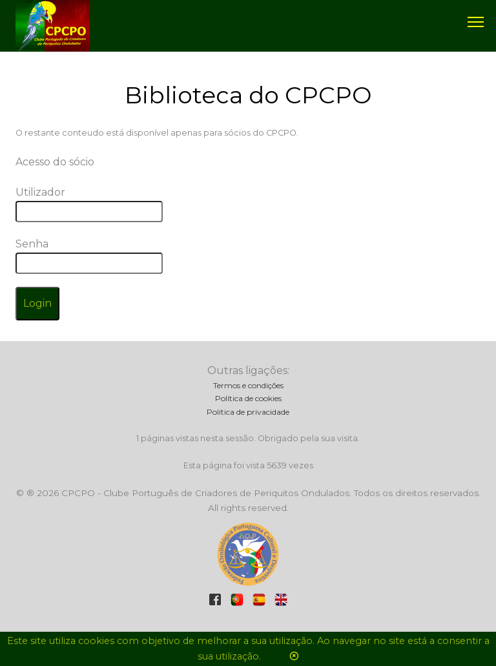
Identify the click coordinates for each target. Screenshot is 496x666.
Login (37, 303)
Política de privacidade (248, 412)
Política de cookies (248, 398)
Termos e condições (248, 385)
